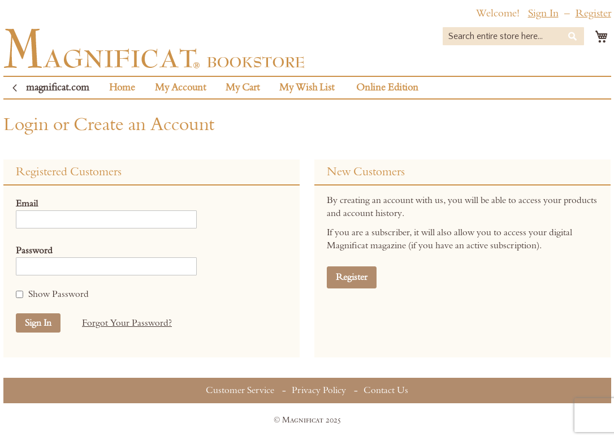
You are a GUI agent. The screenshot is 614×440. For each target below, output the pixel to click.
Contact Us (386, 390)
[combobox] (513, 36)
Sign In (543, 13)
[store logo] (154, 48)
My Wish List (306, 87)
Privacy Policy (319, 390)
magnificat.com (57, 87)
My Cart (243, 87)
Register (593, 13)
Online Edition (387, 87)
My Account (180, 87)
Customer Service (240, 390)
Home (122, 87)
